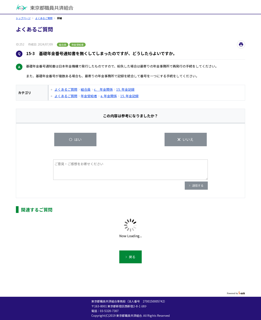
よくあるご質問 (43, 18)
